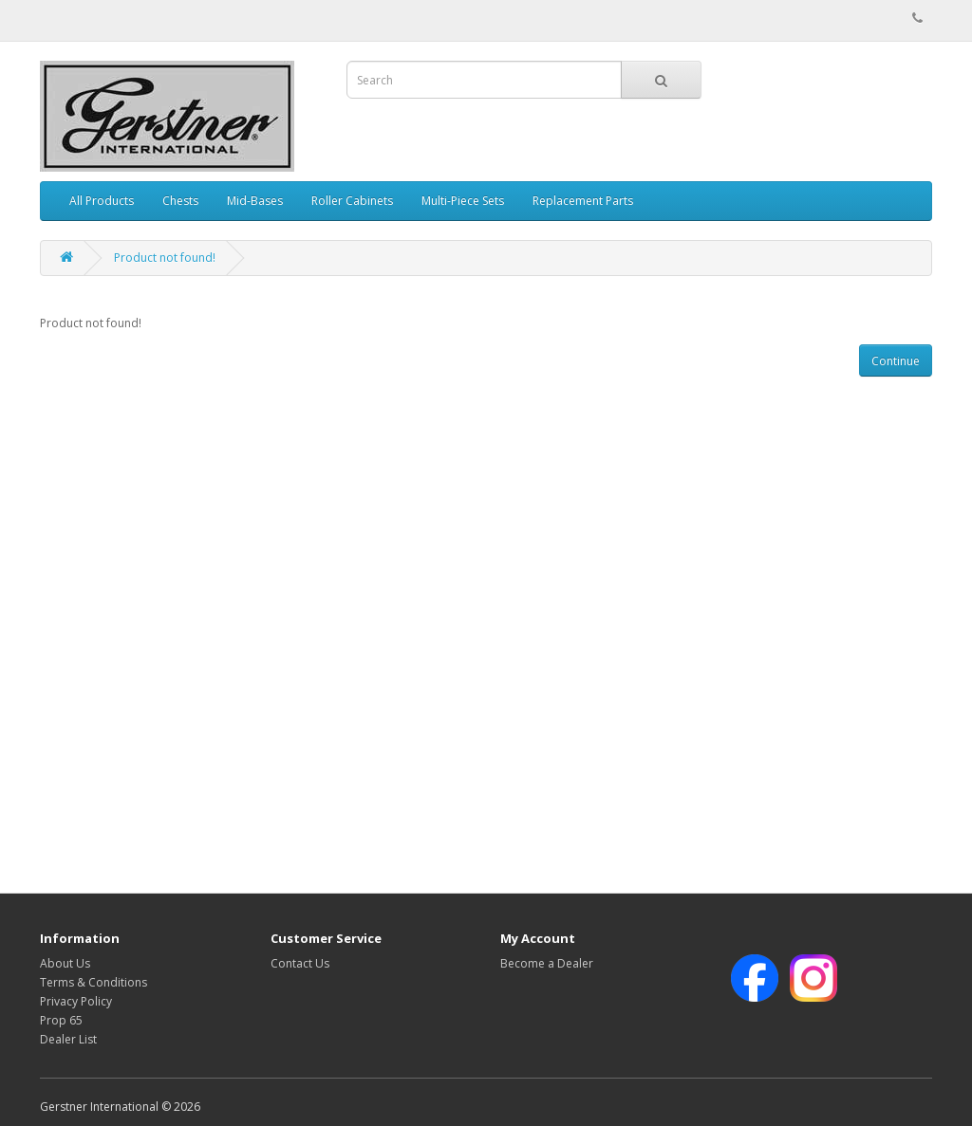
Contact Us (300, 963)
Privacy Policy (76, 1001)
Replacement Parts (583, 201)
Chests (180, 201)
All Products (101, 201)
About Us (65, 963)
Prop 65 (61, 1020)
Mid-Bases (255, 201)
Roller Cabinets (352, 201)
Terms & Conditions (93, 982)
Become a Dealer (546, 963)
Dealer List (68, 1039)
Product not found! (164, 257)
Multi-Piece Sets (462, 201)
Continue (895, 361)
